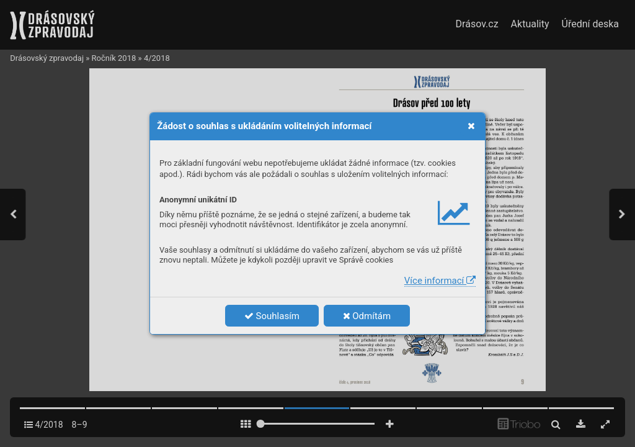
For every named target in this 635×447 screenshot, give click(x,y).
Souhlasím (272, 316)
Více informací (440, 280)
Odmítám (367, 316)
